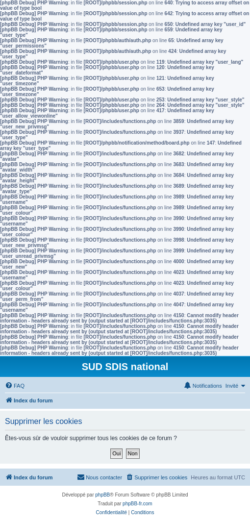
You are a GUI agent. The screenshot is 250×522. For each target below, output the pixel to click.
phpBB (102, 494)
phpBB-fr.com (137, 503)
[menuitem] (15, 386)
